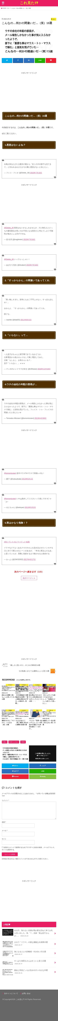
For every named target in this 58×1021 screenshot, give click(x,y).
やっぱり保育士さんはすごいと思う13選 (24, 963)
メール (4, 830)
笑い (5, 742)
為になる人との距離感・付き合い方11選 (24, 953)
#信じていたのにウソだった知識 (17, 542)
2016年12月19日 (44, 369)
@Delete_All (9, 228)
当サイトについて (11, 993)
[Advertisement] (30, 89)
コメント (5, 800)
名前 (4, 822)
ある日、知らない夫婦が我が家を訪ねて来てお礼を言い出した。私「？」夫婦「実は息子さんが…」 (27, 933)
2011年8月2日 (26, 320)
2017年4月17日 (30, 559)
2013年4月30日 (40, 418)
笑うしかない (14, 742)
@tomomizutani (10, 473)
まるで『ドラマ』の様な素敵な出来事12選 (25, 944)
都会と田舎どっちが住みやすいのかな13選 (25, 972)
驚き (23, 742)
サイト (4, 839)
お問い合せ (26, 993)
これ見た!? (29, 3)
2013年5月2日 (30, 507)
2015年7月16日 (36, 173)
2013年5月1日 (27, 479)
